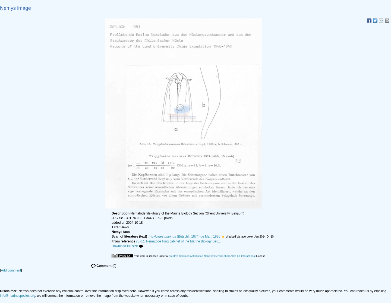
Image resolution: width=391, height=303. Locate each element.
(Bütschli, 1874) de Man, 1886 (184, 236)
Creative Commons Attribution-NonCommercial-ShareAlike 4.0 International (211, 255)
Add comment (11, 270)
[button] (223, 236)
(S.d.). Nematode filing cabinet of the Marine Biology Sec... (178, 241)
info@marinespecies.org (17, 296)
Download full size (127, 246)
